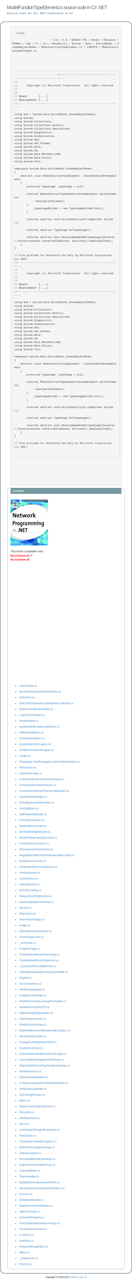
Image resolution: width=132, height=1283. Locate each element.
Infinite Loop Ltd (78, 1277)
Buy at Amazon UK (20, 559)
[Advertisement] (26, 623)
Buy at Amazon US (20, 555)
